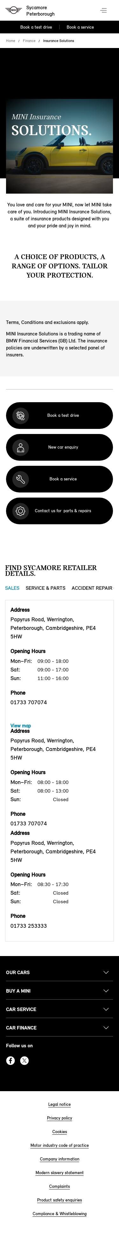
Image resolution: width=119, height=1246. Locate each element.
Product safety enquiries (59, 1200)
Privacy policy (59, 1118)
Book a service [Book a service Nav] (80, 27)
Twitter (24, 1061)
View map (20, 726)
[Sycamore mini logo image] (30, 11)
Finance (29, 40)
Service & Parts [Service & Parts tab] (45, 588)
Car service (21, 1009)
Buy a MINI (18, 991)
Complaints (59, 1186)
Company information (59, 1159)
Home (10, 40)
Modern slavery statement (60, 1172)
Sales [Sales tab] (12, 588)
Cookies (59, 1131)
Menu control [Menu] (104, 11)
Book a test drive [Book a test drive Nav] (36, 27)
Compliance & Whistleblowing (60, 1213)
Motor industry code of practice (59, 1145)
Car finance (21, 1028)
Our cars (18, 972)
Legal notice (59, 1104)
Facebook (10, 1061)
